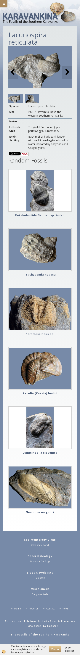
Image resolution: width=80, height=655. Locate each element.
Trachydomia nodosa (40, 274)
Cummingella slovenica (40, 452)
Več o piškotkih (69, 649)
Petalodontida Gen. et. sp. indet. (40, 215)
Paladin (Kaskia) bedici (40, 393)
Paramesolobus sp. (40, 334)
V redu (55, 649)
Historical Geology (40, 561)
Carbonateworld (40, 545)
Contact (50, 608)
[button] (67, 72)
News (65, 608)
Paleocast (40, 578)
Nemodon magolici (40, 512)
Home (17, 608)
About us (33, 608)
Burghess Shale (40, 594)
